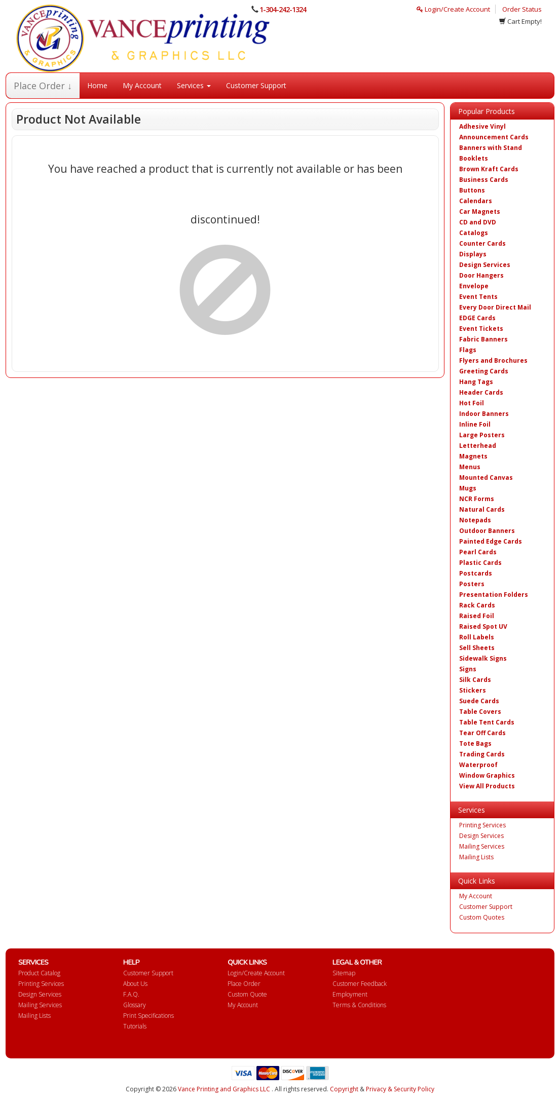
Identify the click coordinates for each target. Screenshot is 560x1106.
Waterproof (478, 764)
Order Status (522, 9)
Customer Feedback (359, 983)
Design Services (484, 264)
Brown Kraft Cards (488, 169)
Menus (469, 467)
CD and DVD (477, 222)
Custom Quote (247, 994)
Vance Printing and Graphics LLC (224, 1089)
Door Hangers (481, 275)
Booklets (473, 158)
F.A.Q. (131, 994)
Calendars (475, 201)
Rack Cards (477, 605)
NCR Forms (476, 498)
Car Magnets (479, 211)
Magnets (473, 456)
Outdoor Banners (487, 530)
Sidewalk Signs (483, 658)
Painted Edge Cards (490, 541)
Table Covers (480, 711)
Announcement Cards (494, 137)
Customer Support (256, 85)
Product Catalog (39, 973)
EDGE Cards (477, 318)
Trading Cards (482, 754)
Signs (467, 669)
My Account (142, 85)
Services (194, 85)
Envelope (474, 286)
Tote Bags (475, 743)
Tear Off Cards (482, 733)
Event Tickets (481, 328)
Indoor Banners (484, 413)
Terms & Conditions (359, 1005)
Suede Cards (479, 701)
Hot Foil (471, 403)
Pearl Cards (478, 552)
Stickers (472, 690)
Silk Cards (475, 679)
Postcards (475, 573)
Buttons (472, 190)
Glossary (134, 1005)
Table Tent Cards (486, 722)
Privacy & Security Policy (400, 1089)
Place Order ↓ (43, 86)
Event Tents (478, 296)
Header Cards (481, 392)
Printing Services (482, 825)
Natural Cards (482, 509)
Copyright (344, 1089)
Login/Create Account (453, 9)
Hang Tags (476, 381)
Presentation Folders (493, 594)
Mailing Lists (476, 857)
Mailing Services (481, 846)
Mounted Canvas (486, 477)
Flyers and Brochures (493, 360)
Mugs (467, 488)
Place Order (244, 983)
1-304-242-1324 (282, 9)
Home (97, 85)
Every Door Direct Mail (495, 307)
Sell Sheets (477, 647)
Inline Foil (475, 424)
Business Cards (483, 179)
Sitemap (343, 973)
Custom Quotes (481, 917)
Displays (473, 254)
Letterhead (477, 445)
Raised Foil (476, 616)
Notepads (475, 520)
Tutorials (134, 1026)
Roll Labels (476, 637)
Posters (471, 584)
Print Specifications (148, 1015)
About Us (135, 983)
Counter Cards (482, 243)
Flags (467, 350)
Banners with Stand (490, 147)
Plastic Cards (480, 562)
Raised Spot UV (483, 626)
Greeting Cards (483, 371)
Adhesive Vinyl (482, 126)
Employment (349, 994)
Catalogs (473, 232)
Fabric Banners (483, 339)
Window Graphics (487, 775)
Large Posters (482, 435)
